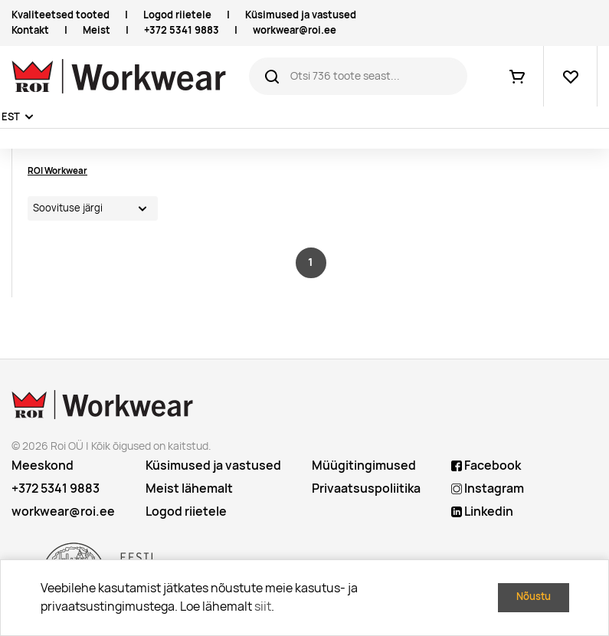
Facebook (486, 465)
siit (262, 606)
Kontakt (30, 30)
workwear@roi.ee (294, 30)
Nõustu (533, 596)
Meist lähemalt (189, 488)
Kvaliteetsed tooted (60, 14)
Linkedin (482, 511)
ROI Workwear (57, 170)
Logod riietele (177, 14)
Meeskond (42, 465)
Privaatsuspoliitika (366, 488)
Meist (96, 30)
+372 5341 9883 (181, 30)
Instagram (487, 488)
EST (11, 116)
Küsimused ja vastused (300, 14)
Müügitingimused (364, 465)
